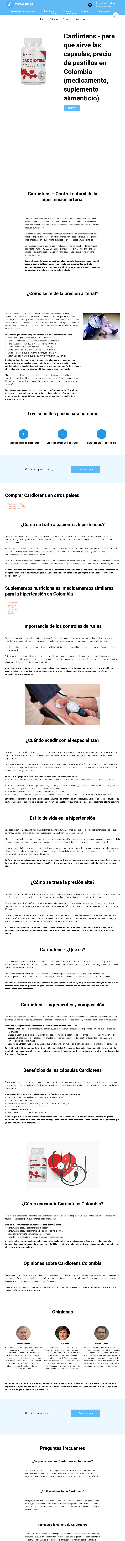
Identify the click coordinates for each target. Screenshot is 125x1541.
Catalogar (54, 19)
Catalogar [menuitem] (49, 11)
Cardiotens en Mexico (16, 450)
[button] (72, 108)
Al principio (117, 1526)
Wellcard (11, 555)
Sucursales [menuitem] (103, 11)
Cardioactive (13, 544)
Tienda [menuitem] (67, 11)
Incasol (10, 553)
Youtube (73, 1526)
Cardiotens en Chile (15, 446)
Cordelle (11, 549)
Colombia (67, 19)
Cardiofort (12, 546)
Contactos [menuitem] (71, 13)
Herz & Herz (13, 551)
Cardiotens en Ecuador (16, 448)
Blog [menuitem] (54, 13)
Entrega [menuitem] (85, 11)
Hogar (43, 19)
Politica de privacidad (57, 1526)
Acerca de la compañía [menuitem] (23, 11)
